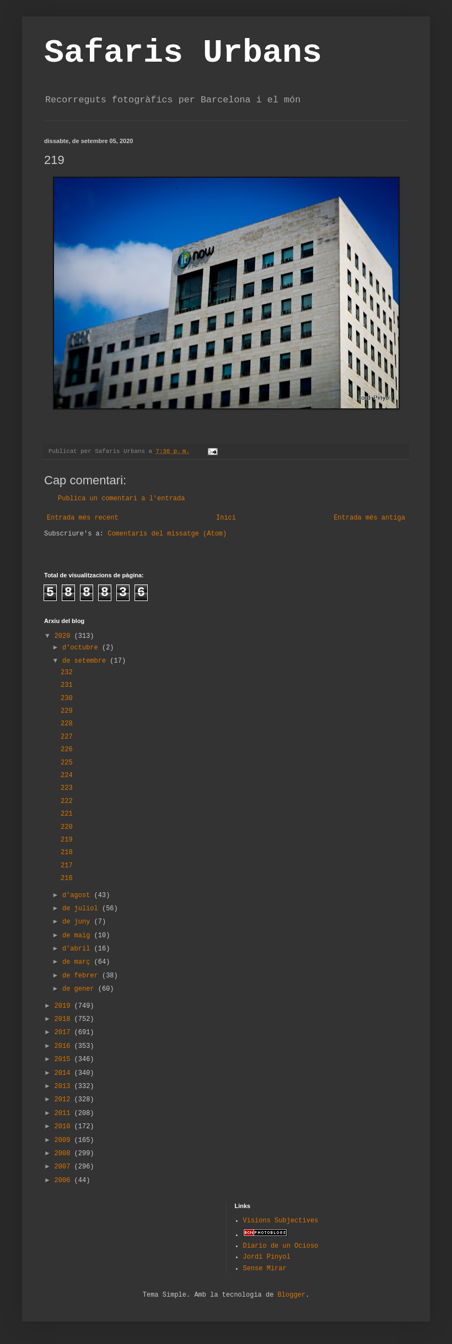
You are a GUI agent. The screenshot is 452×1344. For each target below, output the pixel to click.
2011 (64, 1113)
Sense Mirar (265, 1268)
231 (67, 685)
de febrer (82, 976)
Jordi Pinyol (266, 1257)
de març (78, 962)
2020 (64, 636)
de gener (80, 989)
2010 (64, 1126)
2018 (64, 1019)
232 (67, 672)
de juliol (82, 909)
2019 (64, 1006)
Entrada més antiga (369, 518)
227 (67, 737)
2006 (64, 1180)
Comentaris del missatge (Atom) (167, 534)
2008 (64, 1153)
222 (67, 801)
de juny (78, 922)
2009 (64, 1140)
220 (67, 827)
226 (67, 749)
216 (67, 878)
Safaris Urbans (183, 53)
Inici (226, 518)
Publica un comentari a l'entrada (121, 498)
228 (67, 724)
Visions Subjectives (281, 1221)
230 (67, 698)
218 (67, 852)
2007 (64, 1167)
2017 (64, 1032)
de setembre (86, 661)
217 (67, 866)
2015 (64, 1059)
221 (67, 814)
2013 (64, 1086)
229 (67, 711)
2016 (64, 1046)
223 (67, 788)
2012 (64, 1099)
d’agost (78, 895)
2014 (64, 1073)
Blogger (291, 1295)
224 (67, 775)
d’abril (78, 949)
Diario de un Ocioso (281, 1246)
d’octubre (82, 648)
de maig (78, 935)
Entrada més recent (83, 518)
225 (67, 763)
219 (67, 840)
